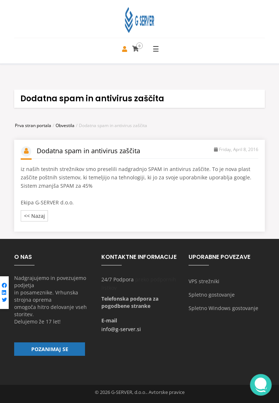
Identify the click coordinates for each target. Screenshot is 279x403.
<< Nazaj (34, 215)
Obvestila (65, 125)
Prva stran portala (33, 125)
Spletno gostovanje (212, 294)
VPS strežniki (204, 281)
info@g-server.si (121, 329)
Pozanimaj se (49, 349)
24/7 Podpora (117, 279)
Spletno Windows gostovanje (223, 308)
